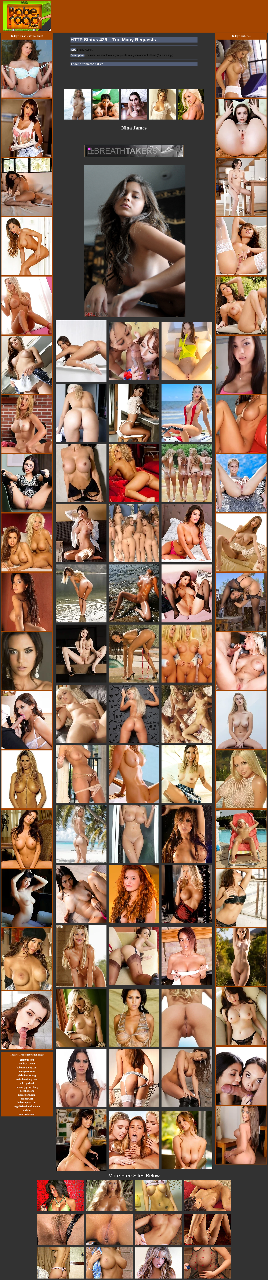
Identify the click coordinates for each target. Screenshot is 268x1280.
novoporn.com (27, 1071)
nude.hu (26, 1110)
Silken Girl (27, 1098)
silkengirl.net (27, 1083)
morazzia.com (27, 1114)
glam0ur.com (27, 1059)
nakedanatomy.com (26, 1079)
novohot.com (27, 1090)
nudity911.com (27, 1063)
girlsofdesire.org (27, 1075)
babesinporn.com (27, 1102)
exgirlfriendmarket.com (27, 1106)
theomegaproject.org (27, 1087)
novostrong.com (26, 1094)
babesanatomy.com (27, 1067)
